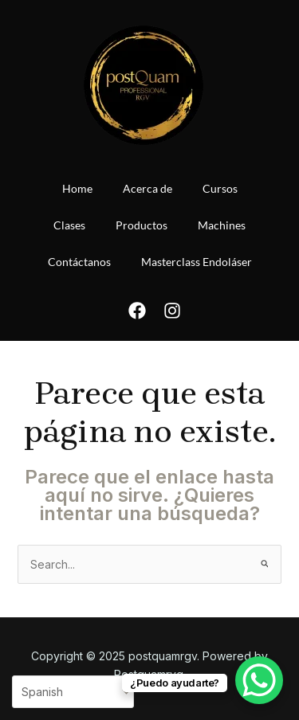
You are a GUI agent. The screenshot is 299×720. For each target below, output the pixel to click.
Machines (222, 225)
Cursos (220, 188)
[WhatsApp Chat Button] (259, 680)
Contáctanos (79, 261)
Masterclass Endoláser (196, 261)
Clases (69, 225)
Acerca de (147, 188)
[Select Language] (73, 691)
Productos (141, 225)
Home (77, 188)
